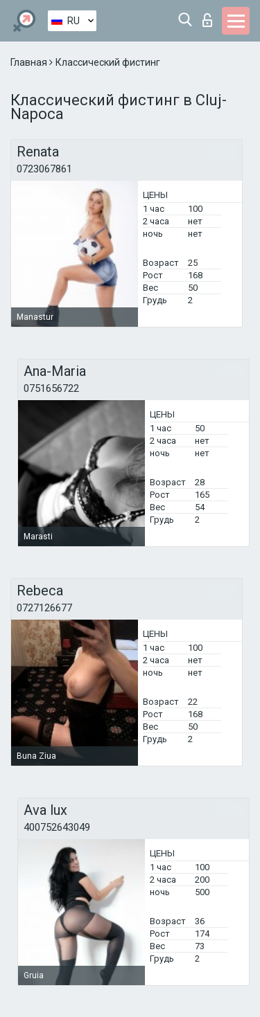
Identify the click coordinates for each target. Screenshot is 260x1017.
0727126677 (44, 608)
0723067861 (44, 169)
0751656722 (51, 388)
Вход (207, 20)
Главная (29, 62)
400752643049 (57, 827)
